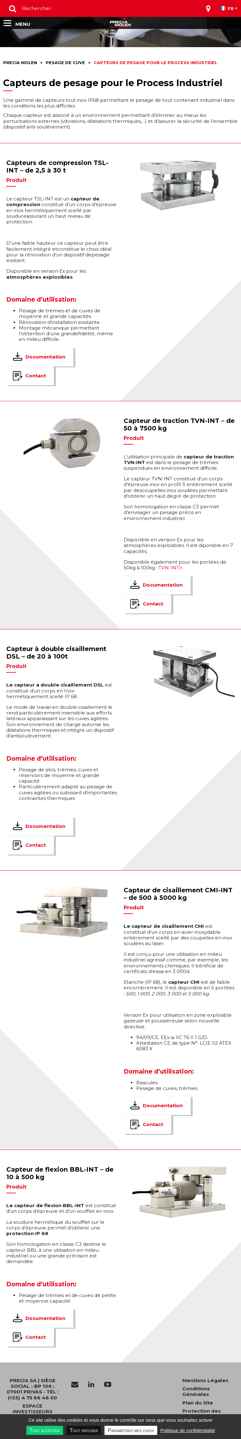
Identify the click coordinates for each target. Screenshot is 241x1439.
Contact (35, 376)
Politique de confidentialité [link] (187, 1430)
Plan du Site (197, 1403)
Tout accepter (44, 1430)
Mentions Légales (205, 1380)
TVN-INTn (170, 568)
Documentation (45, 357)
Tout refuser (84, 1430)
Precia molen (20, 62)
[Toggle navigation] (208, 8)
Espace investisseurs (32, 1408)
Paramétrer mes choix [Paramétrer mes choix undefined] (131, 1430)
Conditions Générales (196, 1391)
